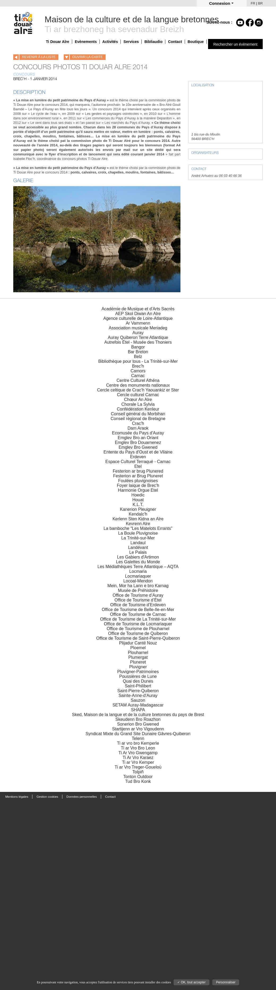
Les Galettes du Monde (138, 562)
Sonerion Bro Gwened (138, 724)
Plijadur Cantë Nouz (138, 643)
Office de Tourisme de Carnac (138, 614)
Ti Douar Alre (57, 42)
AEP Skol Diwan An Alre (138, 313)
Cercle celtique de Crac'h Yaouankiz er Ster (138, 390)
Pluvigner (138, 667)
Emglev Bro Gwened (138, 447)
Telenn (138, 738)
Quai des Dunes (138, 681)
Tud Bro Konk (138, 781)
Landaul (138, 542)
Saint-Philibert (138, 686)
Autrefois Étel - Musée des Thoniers (138, 342)
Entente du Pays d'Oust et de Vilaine (138, 452)
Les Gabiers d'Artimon (138, 557)
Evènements (86, 42)
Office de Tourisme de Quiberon (138, 633)
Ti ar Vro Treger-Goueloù (138, 767)
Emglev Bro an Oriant (138, 437)
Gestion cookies (47, 796)
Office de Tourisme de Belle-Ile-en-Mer (138, 609)
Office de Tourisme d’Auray (138, 595)
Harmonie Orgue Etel (138, 490)
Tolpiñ (138, 772)
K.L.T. (138, 504)
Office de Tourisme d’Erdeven (138, 605)
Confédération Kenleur (138, 409)
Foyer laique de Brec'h (138, 485)
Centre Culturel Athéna (138, 380)
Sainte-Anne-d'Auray (137, 695)
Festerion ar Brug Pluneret (138, 476)
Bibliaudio (153, 42)
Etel (138, 466)
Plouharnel (138, 652)
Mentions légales (16, 796)
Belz (138, 356)
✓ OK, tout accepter (191, 982)
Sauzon (138, 700)
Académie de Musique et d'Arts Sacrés (137, 309)
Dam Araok (137, 428)
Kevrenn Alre (138, 523)
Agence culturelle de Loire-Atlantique (138, 318)
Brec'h (138, 366)
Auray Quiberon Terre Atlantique (138, 337)
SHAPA (138, 710)
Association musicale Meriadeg (138, 328)
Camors (138, 371)
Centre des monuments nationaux (138, 385)
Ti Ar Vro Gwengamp (137, 753)
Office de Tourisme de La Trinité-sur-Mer (138, 619)
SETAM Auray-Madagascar (138, 705)
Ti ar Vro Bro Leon (138, 748)
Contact (175, 42)
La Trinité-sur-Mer (138, 538)
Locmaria (138, 571)
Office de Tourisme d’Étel (137, 600)
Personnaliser (225, 982)
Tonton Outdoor (138, 776)
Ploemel (138, 648)
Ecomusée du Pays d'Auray (138, 433)
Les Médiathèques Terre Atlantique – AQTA (137, 566)
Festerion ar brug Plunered (138, 471)
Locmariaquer (138, 576)
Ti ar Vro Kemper (138, 762)
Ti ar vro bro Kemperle (138, 743)
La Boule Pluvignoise (138, 533)
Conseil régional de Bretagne (138, 418)
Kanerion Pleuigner (138, 509)
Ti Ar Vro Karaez (138, 757)
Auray (138, 332)
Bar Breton (138, 352)
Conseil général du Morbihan (138, 414)
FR (253, 3)
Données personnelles (81, 796)
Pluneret (138, 662)
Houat (138, 500)
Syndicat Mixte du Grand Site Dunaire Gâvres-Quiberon (138, 733)
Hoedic (138, 495)
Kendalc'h (138, 514)
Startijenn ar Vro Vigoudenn (138, 729)
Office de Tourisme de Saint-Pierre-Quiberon (138, 638)
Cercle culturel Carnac (138, 394)
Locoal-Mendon (138, 581)
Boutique (196, 42)
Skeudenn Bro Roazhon (138, 719)
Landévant (138, 547)
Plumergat (138, 657)
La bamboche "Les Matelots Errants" (138, 528)
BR (260, 3)
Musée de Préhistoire (138, 590)
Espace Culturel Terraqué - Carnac (138, 461)
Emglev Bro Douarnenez (138, 442)
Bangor (138, 347)
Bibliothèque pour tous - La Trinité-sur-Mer (138, 361)
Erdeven (138, 457)
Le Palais (138, 552)
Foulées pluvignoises (138, 480)
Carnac (138, 375)
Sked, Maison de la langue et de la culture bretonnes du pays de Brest (138, 714)
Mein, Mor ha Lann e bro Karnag (138, 585)
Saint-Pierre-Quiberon (138, 690)
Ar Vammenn (138, 323)
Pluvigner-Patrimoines (138, 671)
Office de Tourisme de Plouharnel (138, 628)
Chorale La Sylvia (137, 404)
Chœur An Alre (138, 399)
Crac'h (138, 423)
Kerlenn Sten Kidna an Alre (138, 519)
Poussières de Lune (138, 676)
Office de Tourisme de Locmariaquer (138, 624)
